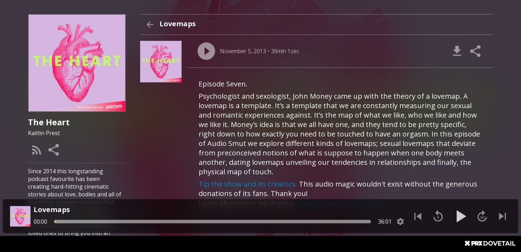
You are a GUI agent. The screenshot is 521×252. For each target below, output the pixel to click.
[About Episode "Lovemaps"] (340, 151)
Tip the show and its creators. (248, 184)
